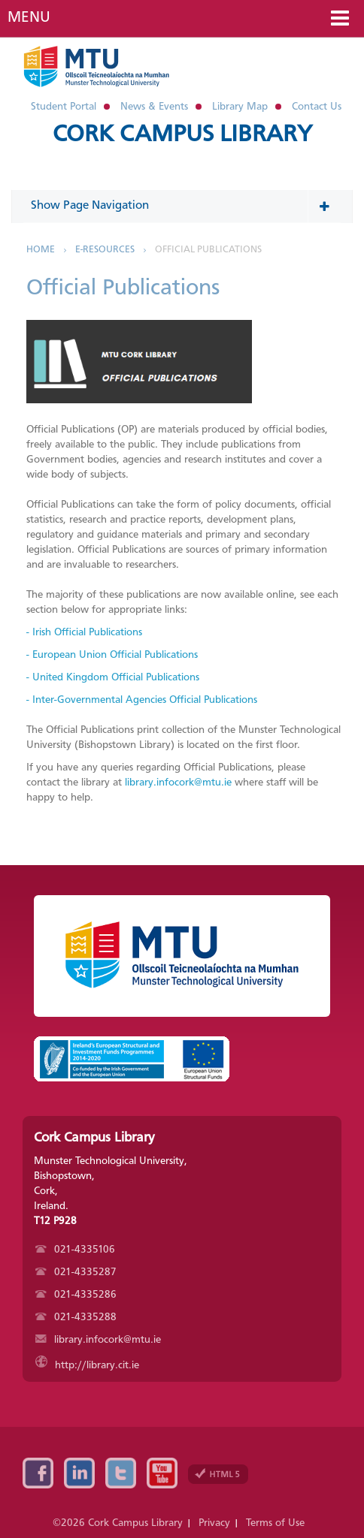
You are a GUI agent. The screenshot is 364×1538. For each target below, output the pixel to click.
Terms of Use (275, 1523)
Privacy (214, 1523)
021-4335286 (76, 1294)
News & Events (154, 106)
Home (40, 250)
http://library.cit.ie (87, 1365)
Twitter (120, 1473)
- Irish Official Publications (84, 632)
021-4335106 (75, 1249)
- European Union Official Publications (112, 655)
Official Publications (208, 250)
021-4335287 (76, 1272)
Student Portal (63, 106)
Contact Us (316, 106)
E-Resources (105, 250)
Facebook (38, 1473)
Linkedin (79, 1473)
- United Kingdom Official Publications (112, 677)
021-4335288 (76, 1317)
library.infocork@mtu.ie (178, 782)
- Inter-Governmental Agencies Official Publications (141, 700)
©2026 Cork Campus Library (118, 1523)
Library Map (240, 106)
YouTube (162, 1473)
